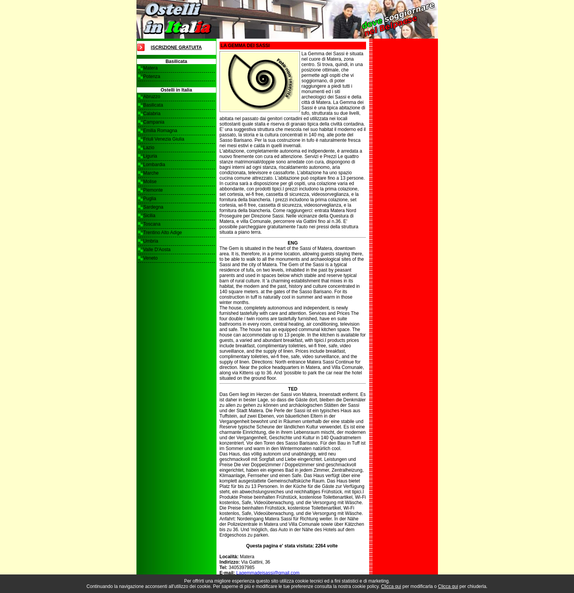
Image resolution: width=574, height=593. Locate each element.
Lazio (149, 147)
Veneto (150, 258)
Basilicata (153, 105)
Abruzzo (151, 96)
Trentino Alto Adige (162, 232)
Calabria (152, 113)
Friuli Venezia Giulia (163, 139)
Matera (150, 68)
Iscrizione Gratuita (176, 47)
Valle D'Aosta (157, 249)
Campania (154, 122)
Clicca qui (391, 586)
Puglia (149, 198)
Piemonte (153, 190)
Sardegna (153, 207)
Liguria (150, 156)
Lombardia (154, 164)
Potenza (151, 76)
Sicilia (149, 215)
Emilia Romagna (160, 130)
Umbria (150, 241)
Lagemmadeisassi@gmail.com (268, 573)
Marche (151, 173)
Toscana (152, 224)
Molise (150, 181)
